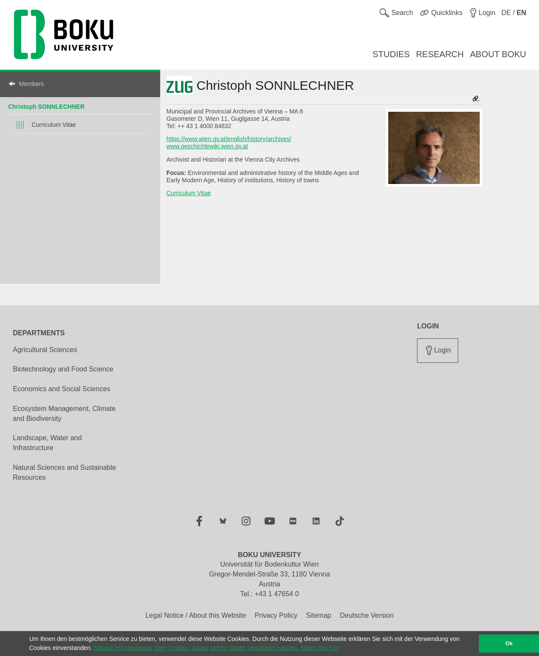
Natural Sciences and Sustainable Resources (64, 472)
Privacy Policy (276, 615)
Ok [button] (509, 644)
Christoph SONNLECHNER (46, 106)
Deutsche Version (366, 615)
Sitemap (318, 615)
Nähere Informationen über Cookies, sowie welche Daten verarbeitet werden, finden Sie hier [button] (216, 647)
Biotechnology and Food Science (63, 369)
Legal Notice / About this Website (195, 615)
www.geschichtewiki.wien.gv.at (207, 146)
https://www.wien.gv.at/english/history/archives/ (229, 138)
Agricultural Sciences (45, 349)
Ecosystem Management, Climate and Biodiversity (64, 413)
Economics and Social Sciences (61, 388)
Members (31, 83)
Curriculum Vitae (54, 124)
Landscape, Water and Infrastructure (47, 442)
